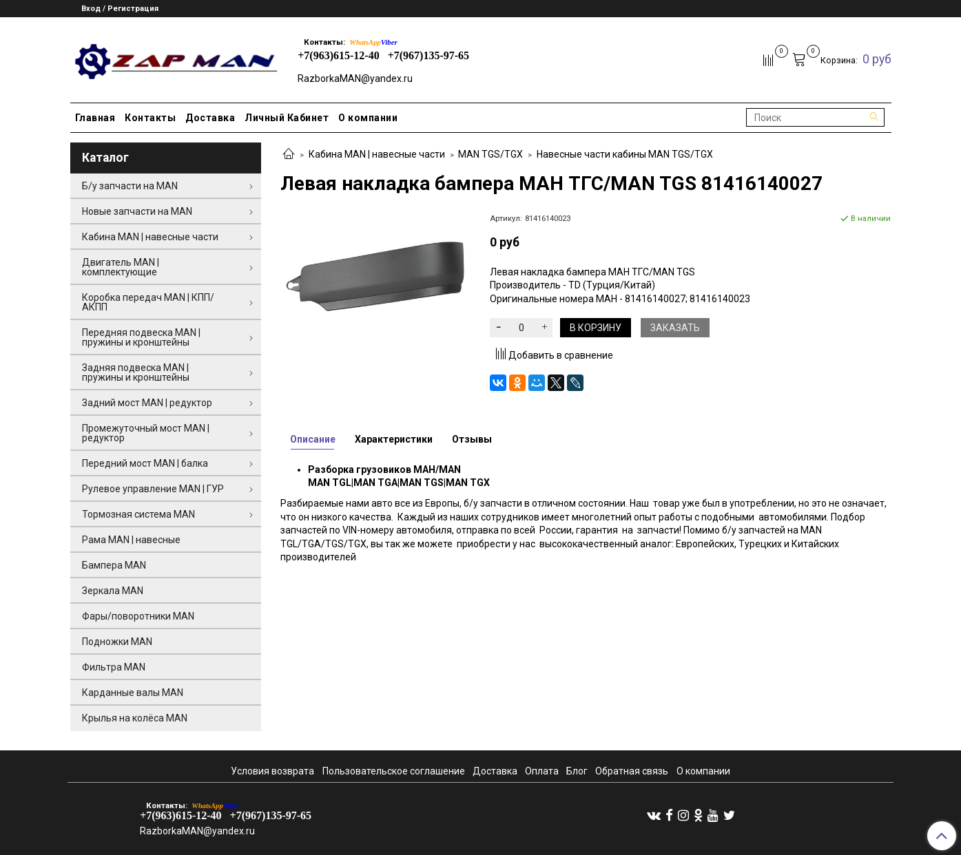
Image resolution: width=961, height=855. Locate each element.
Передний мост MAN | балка (145, 463)
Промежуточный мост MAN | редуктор (145, 433)
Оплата (542, 771)
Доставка (210, 117)
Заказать (675, 327)
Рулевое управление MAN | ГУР (153, 488)
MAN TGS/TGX (490, 154)
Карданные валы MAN (132, 692)
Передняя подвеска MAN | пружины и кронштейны (141, 337)
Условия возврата (272, 771)
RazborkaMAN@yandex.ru (355, 78)
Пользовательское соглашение (393, 771)
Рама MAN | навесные (131, 539)
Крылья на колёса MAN (134, 718)
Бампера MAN (114, 565)
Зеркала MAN (112, 590)
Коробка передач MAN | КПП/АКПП (148, 302)
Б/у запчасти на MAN (130, 185)
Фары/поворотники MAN (138, 616)
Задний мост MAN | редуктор (147, 402)
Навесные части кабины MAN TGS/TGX (625, 154)
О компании (367, 117)
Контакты (150, 117)
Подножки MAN (117, 641)
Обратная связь (631, 771)
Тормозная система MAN (138, 514)
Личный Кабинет (287, 117)
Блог (577, 771)
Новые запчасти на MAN (137, 211)
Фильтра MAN (113, 667)
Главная (95, 117)
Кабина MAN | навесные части (377, 154)
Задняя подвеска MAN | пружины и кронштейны (135, 372)
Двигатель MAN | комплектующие (120, 267)
